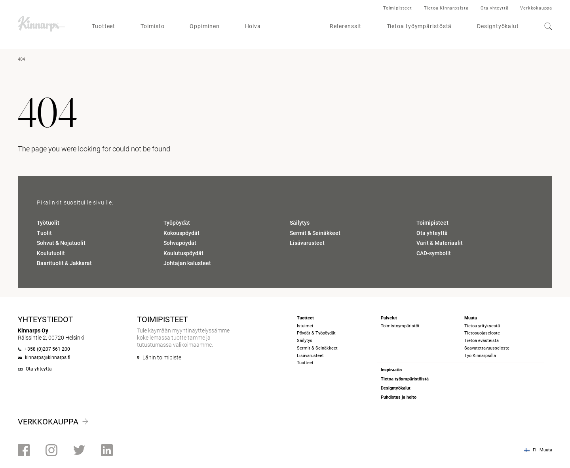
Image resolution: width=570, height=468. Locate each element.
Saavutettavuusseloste (486, 348)
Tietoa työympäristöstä (419, 26)
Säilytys (300, 223)
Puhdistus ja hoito (398, 397)
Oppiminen (204, 26)
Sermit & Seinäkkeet (315, 233)
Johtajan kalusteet (187, 263)
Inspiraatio (391, 369)
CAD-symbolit (433, 253)
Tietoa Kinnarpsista (446, 8)
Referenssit (345, 26)
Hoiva (253, 26)
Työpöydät (176, 223)
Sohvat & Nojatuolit (61, 243)
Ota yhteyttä (495, 8)
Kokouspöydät (181, 233)
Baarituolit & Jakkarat (64, 263)
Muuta (546, 450)
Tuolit (44, 233)
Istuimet (305, 326)
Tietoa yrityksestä (482, 326)
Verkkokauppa (536, 8)
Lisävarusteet (307, 243)
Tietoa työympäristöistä (405, 379)
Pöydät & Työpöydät (316, 333)
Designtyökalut (498, 26)
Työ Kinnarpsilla (480, 355)
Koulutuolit (51, 253)
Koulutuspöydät (183, 253)
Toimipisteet (397, 8)
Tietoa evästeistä (481, 340)
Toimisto (152, 26)
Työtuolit (48, 223)
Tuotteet (103, 26)
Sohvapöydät (179, 243)
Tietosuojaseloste (482, 333)
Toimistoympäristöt (400, 326)
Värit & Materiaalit (439, 243)
